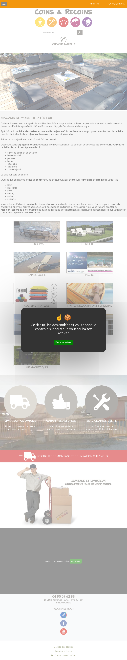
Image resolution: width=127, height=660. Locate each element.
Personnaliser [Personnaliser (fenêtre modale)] (63, 342)
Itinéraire (94, 3)
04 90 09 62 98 (116, 3)
